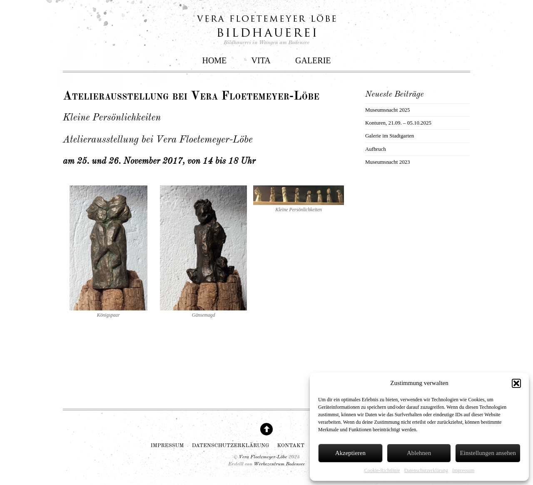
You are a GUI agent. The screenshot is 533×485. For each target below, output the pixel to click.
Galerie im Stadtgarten (389, 135)
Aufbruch (375, 149)
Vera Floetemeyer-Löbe (263, 457)
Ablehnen (419, 453)
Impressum (463, 470)
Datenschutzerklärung (426, 470)
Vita (261, 60)
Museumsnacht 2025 (387, 110)
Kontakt (290, 445)
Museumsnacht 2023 (387, 162)
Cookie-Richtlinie (382, 470)
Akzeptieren (350, 453)
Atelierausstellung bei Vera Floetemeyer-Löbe (191, 96)
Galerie (313, 60)
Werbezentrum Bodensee (279, 464)
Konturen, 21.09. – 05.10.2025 (398, 123)
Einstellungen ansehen (488, 453)
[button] (516, 383)
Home (214, 60)
